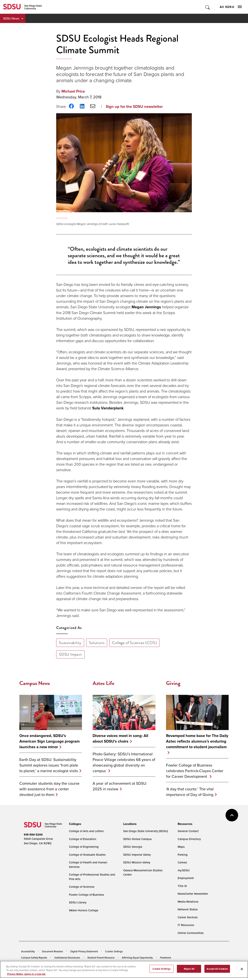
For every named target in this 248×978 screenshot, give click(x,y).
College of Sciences (81, 887)
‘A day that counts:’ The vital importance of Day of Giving (190, 791)
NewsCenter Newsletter (193, 894)
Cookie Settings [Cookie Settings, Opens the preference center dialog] (161, 971)
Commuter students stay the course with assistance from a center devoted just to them (49, 788)
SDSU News (11, 18)
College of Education (82, 839)
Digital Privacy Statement (84, 951)
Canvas (182, 862)
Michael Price (73, 91)
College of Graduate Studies (87, 855)
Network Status (188, 909)
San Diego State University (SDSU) (145, 831)
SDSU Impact (70, 654)
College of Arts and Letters (86, 831)
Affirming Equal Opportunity (137, 957)
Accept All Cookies (217, 971)
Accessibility (28, 951)
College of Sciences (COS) (134, 642)
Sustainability (70, 642)
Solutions (96, 642)
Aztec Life (103, 683)
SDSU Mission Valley (136, 862)
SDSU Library (77, 902)
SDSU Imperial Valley (137, 855)
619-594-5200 (33, 834)
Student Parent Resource (101, 957)
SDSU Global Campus (137, 839)
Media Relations (188, 902)
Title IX (182, 886)
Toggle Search (208, 7)
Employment (186, 878)
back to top (232, 815)
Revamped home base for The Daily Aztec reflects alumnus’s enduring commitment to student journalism (197, 741)
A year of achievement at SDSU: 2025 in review (120, 786)
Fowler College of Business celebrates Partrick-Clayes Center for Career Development (194, 770)
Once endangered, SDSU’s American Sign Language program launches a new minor (49, 741)
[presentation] (74, 824)
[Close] (242, 971)
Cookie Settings (114, 951)
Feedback (165, 957)
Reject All (189, 971)
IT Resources (186, 925)
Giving (173, 683)
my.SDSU (184, 870)
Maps (181, 847)
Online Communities (191, 933)
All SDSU (231, 7)
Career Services (188, 917)
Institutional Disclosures (67, 957)
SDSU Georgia (132, 847)
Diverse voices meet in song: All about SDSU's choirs (120, 738)
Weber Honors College (83, 910)
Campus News (34, 683)
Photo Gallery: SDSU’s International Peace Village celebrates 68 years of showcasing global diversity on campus (124, 762)
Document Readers (52, 951)
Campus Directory (189, 839)
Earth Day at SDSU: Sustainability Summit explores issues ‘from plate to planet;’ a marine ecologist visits (48, 765)
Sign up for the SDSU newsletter (134, 106)
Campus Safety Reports (34, 957)
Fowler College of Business (86, 895)
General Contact (188, 831)
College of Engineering (84, 847)
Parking (183, 855)
